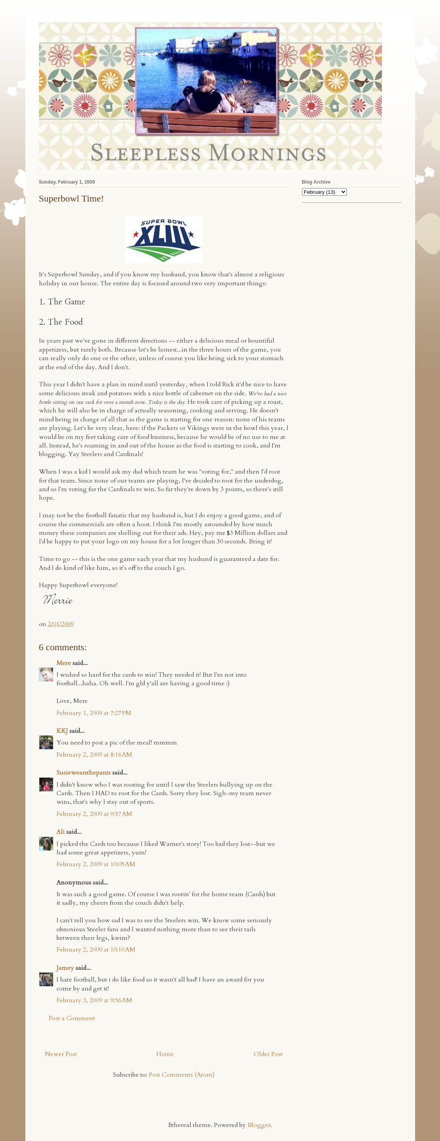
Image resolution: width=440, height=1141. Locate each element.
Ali (61, 832)
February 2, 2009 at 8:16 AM (94, 754)
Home (165, 1054)
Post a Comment (72, 1018)
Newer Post (61, 1054)
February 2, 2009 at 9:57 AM (94, 814)
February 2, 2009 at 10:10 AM (96, 949)
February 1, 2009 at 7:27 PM (94, 713)
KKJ (62, 731)
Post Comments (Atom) (181, 1074)
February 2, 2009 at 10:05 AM (96, 864)
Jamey (65, 968)
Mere (64, 663)
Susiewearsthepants (84, 772)
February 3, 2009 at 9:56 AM (94, 1000)
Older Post (268, 1054)
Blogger (258, 1125)
